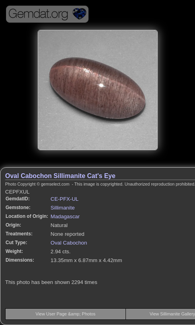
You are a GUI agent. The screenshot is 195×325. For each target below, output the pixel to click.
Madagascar (64, 216)
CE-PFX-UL (64, 199)
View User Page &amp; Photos (66, 313)
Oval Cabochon (68, 243)
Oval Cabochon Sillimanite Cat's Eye (60, 175)
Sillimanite (62, 208)
